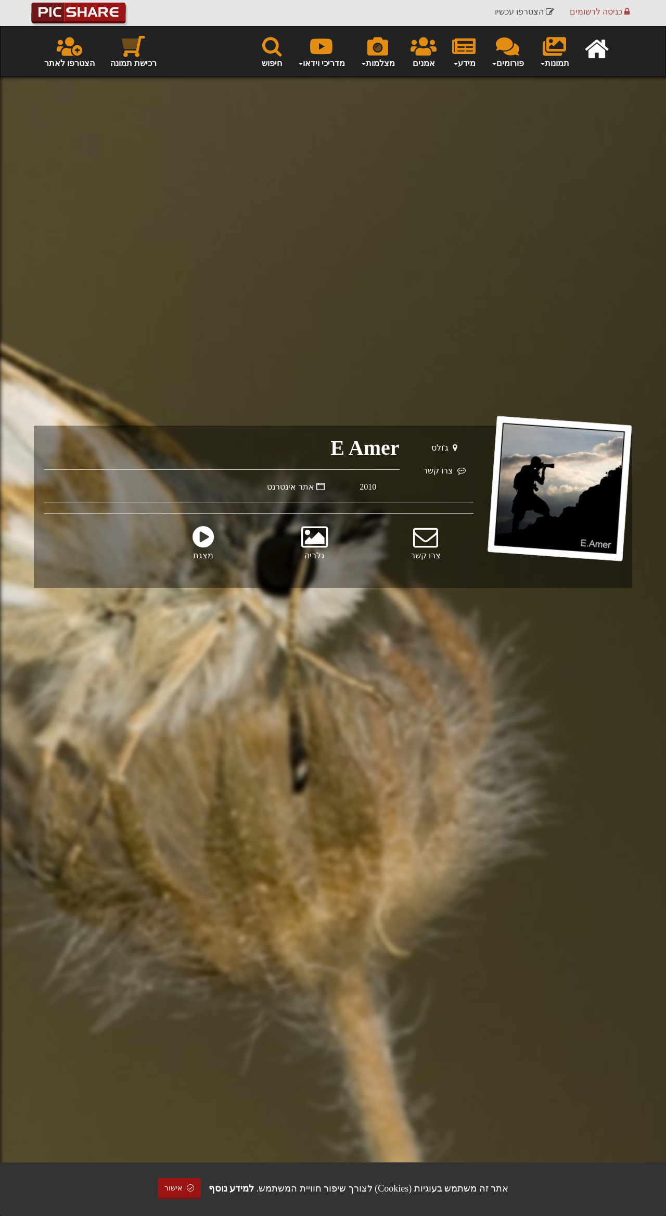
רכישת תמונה (133, 51)
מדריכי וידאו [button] (321, 51)
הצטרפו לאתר (69, 51)
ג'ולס (444, 447)
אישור (179, 1188)
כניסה (600, 12)
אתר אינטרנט (296, 486)
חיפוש (272, 51)
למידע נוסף (231, 1188)
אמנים (424, 51)
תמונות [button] (554, 51)
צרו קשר (444, 470)
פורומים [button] (507, 51)
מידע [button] (464, 51)
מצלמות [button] (378, 51)
